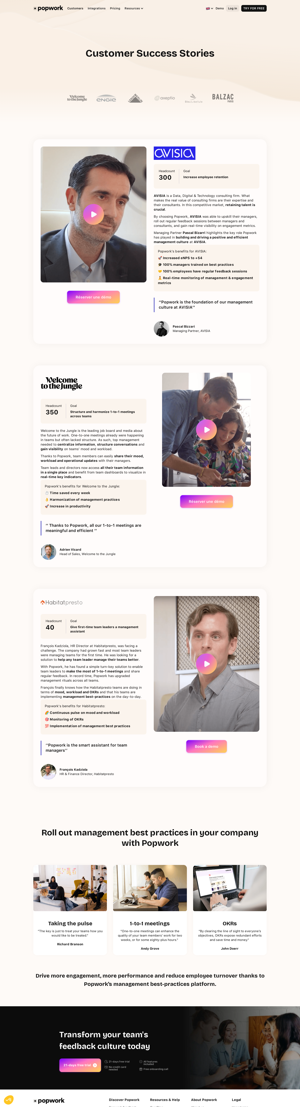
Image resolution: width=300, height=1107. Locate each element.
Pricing (115, 8)
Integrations (97, 8)
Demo (220, 8)
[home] (48, 8)
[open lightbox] (93, 214)
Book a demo (206, 746)
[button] (132, 8)
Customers (75, 8)
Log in (232, 8)
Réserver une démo (93, 297)
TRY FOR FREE (254, 8)
